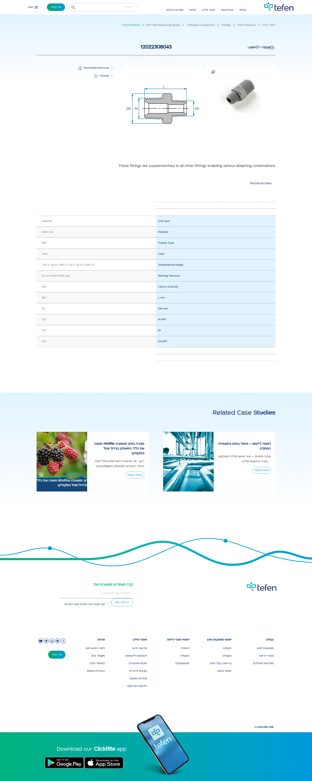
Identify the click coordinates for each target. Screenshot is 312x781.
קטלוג (242, 10)
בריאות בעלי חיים (220, 663)
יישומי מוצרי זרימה (178, 640)
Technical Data (260, 183)
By (263, 727)
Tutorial (104, 76)
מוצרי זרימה (266, 656)
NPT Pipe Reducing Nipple (163, 25)
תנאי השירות (71, 604)
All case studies (265, 412)
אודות (192, 10)
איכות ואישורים (138, 663)
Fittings (226, 25)
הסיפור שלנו (97, 663)
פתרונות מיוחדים (263, 663)
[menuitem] (32, 7)
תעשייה (226, 656)
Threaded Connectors (201, 25)
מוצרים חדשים (175, 10)
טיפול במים (224, 671)
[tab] (260, 183)
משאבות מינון (265, 648)
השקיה (227, 648)
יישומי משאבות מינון (219, 640)
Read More (135, 475)
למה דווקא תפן (95, 648)
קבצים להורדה (138, 671)
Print (266, 48)
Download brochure (96, 68)
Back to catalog (261, 47)
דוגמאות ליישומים (136, 656)
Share (251, 48)
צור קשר (56, 7)
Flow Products (247, 25)
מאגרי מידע (140, 640)
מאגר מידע (208, 10)
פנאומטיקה (182, 663)
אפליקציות (227, 10)
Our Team (98, 656)
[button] (212, 72)
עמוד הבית (268, 25)
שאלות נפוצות (138, 678)
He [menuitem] (30, 7)
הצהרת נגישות (96, 671)
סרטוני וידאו (139, 648)
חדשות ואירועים (137, 686)
